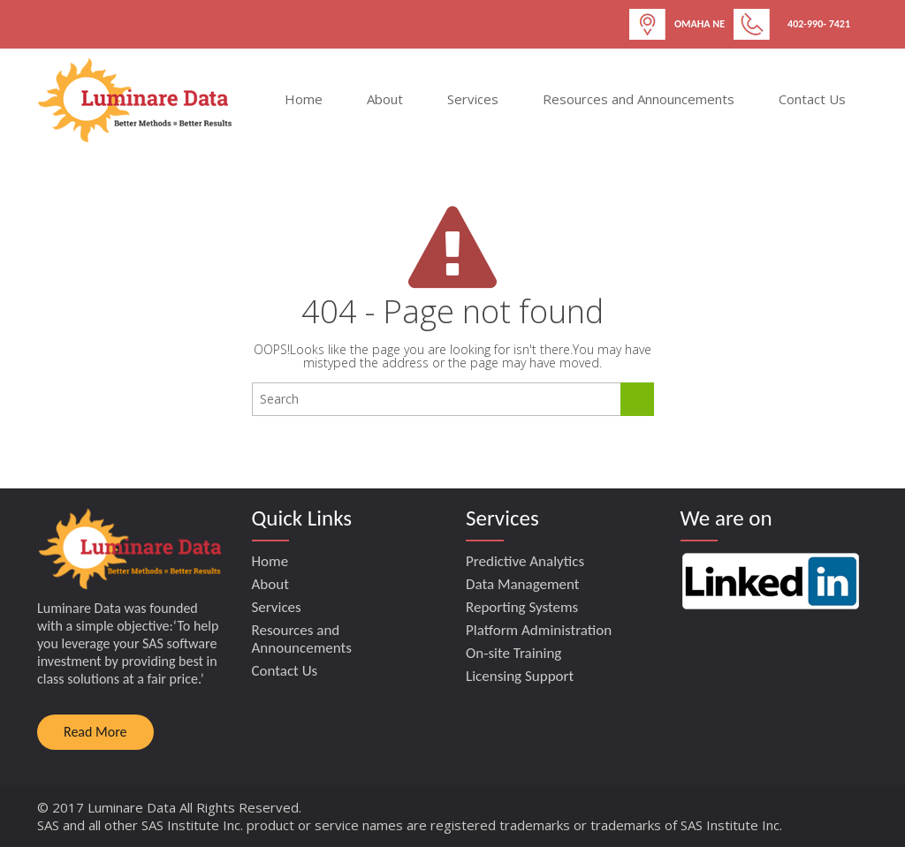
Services (472, 99)
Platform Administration (539, 630)
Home (304, 99)
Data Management (523, 584)
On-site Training (513, 653)
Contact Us (812, 99)
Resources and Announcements (638, 99)
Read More (95, 731)
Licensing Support (520, 676)
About (385, 99)
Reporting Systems (522, 607)
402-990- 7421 (818, 24)
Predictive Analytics (525, 561)
